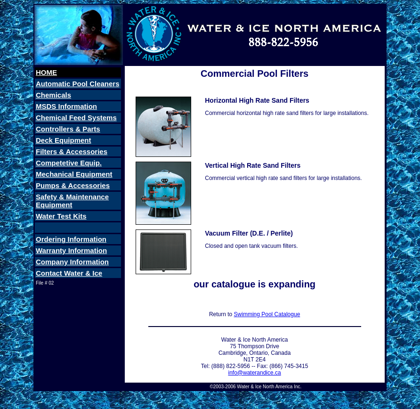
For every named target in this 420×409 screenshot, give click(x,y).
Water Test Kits (61, 216)
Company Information (72, 262)
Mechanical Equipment (74, 174)
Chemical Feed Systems (76, 118)
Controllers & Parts (68, 129)
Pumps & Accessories (73, 185)
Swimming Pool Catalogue (267, 314)
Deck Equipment (63, 140)
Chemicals (53, 95)
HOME (46, 72)
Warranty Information (71, 250)
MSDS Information (66, 106)
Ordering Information (71, 239)
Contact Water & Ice (69, 273)
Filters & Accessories (71, 151)
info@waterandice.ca (254, 372)
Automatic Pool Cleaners (78, 84)
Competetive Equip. (69, 163)
